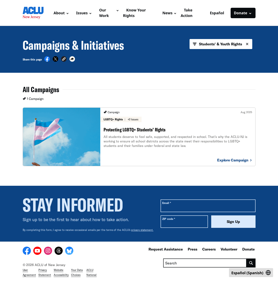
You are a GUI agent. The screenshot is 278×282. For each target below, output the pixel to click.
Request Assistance (165, 249)
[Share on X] (55, 60)
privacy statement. (142, 230)
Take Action (186, 13)
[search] (251, 262)
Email (166, 203)
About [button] (59, 12)
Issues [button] (82, 12)
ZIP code (168, 218)
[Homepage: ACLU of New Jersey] (36, 13)
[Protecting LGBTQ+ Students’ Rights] (139, 137)
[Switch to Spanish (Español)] (251, 272)
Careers (209, 249)
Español (217, 12)
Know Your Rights (134, 13)
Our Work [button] (104, 13)
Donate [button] (240, 12)
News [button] (167, 12)
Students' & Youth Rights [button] (221, 44)
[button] (64, 59)
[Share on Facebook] (47, 60)
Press (192, 249)
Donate (248, 249)
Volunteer (229, 249)
